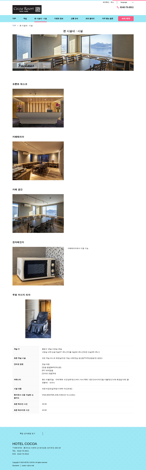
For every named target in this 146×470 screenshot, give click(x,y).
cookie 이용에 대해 (28, 465)
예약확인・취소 (108, 2)
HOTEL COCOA (24, 444)
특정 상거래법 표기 (27, 433)
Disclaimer (15, 465)
